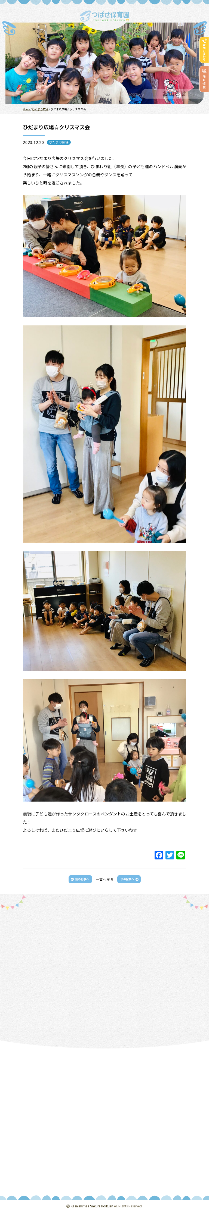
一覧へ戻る (104, 879)
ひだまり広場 (59, 142)
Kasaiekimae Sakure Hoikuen (92, 1206)
